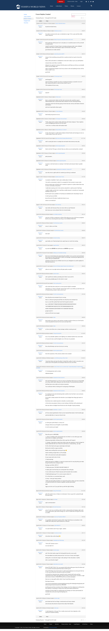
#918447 (83, 25)
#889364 (83, 285)
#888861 (83, 225)
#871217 (83, 534)
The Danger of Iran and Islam (61, 120)
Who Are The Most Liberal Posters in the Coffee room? (63, 268)
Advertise (57, 626)
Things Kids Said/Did (57, 335)
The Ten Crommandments (58, 296)
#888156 (83, 411)
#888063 (83, 369)
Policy (91, 626)
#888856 (83, 232)
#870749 (83, 542)
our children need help (57, 216)
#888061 (83, 392)
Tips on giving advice (57, 285)
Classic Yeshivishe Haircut (60, 25)
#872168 (83, 508)
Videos (66, 6)
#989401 (83, 421)
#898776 (83, 78)
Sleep (54, 319)
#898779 (83, 131)
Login (81, 1)
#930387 (83, 113)
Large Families (56, 247)
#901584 (83, 600)
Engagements (27, 20)
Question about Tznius (59, 178)
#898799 (83, 41)
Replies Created (27, 18)
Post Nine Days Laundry (57, 225)
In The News (84, 626)
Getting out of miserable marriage (59, 254)
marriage (55, 501)
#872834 (83, 518)
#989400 (83, 433)
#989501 (83, 147)
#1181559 (83, 492)
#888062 (83, 379)
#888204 (83, 328)
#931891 (83, 345)
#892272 (83, 206)
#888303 (83, 268)
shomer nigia (56, 600)
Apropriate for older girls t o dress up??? (64, 171)
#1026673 (83, 360)
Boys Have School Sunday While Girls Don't (64, 140)
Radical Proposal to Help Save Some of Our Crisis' (63, 41)
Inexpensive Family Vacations (59, 379)
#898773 (83, 91)
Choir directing (58, 206)
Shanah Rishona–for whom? (61, 131)
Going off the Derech (57, 492)
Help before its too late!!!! (58, 566)
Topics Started (27, 16)
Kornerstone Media (53, 629)
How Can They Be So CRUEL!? (60, 518)
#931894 (83, 296)
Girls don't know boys (57, 508)
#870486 (83, 566)
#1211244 (83, 140)
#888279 (83, 239)
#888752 (83, 247)
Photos (72, 6)
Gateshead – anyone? (57, 411)
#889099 (83, 254)
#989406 (83, 352)
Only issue (56, 610)
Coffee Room (59, 6)
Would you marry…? (58, 32)
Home (51, 6)
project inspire (56, 275)
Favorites (26, 22)
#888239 (83, 275)
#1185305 (83, 335)
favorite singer (56, 552)
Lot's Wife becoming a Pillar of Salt (60, 360)
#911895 (83, 178)
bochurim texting (56, 239)
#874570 (83, 552)
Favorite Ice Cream (58, 534)
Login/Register (77, 626)
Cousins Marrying (59, 113)
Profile (25, 14)
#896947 (83, 171)
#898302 (83, 120)
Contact (79, 6)
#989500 (83, 155)
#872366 (83, 501)
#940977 (83, 32)
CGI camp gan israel (58, 78)
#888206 (83, 319)
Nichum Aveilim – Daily (72, 1)
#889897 (83, 527)
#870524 (83, 610)
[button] (91, 6)
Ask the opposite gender (60, 147)
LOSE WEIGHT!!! (57, 527)
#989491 (83, 162)
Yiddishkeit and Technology (59, 542)
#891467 (83, 216)
